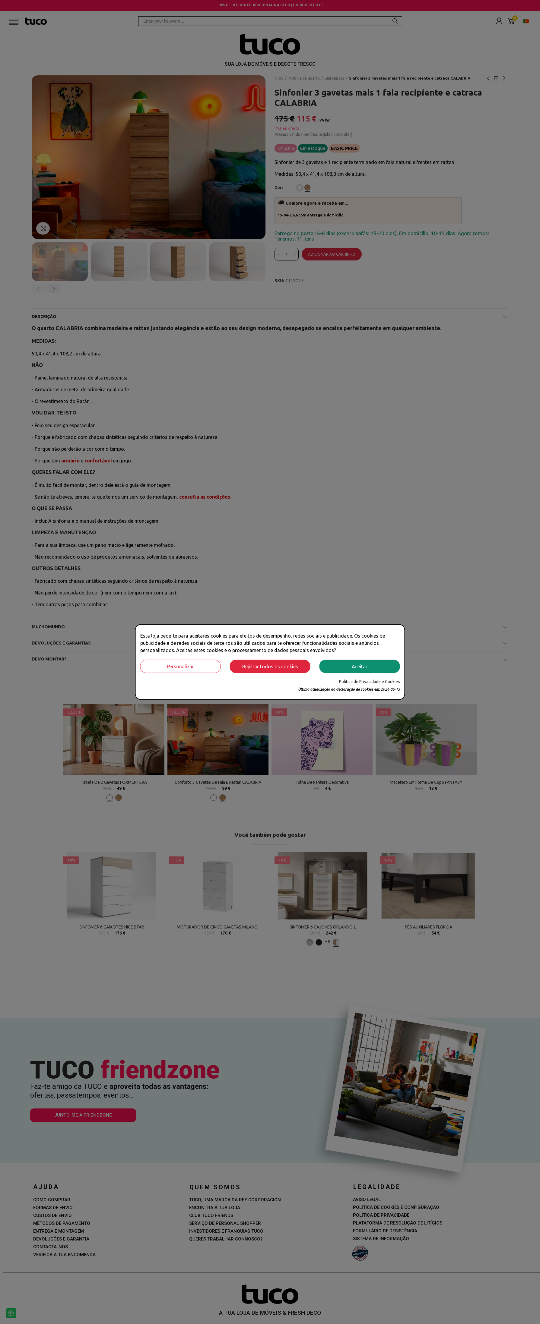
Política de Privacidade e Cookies (369, 681)
